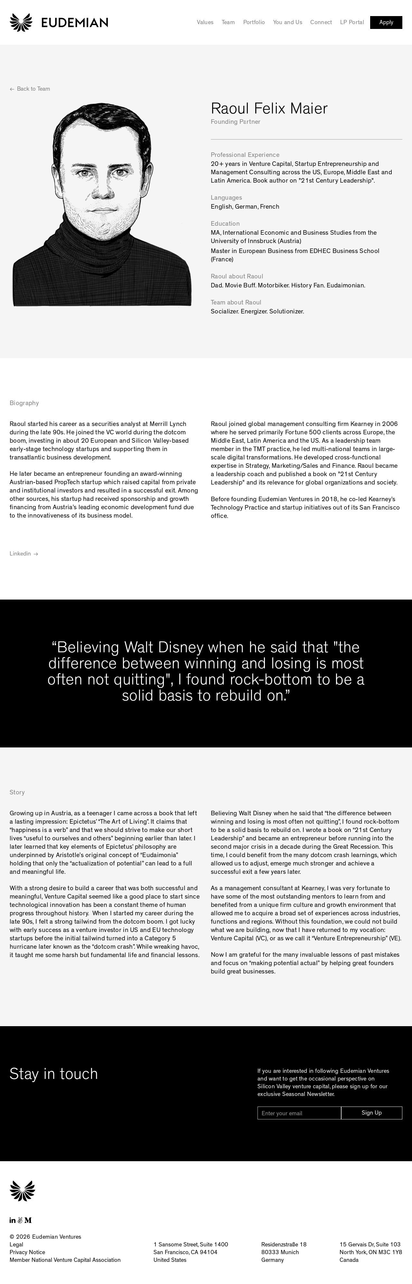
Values (205, 23)
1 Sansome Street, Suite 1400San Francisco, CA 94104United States (191, 1253)
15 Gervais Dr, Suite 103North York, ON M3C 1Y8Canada (371, 1253)
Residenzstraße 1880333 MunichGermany (284, 1253)
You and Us (287, 23)
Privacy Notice (27, 1253)
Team (228, 23)
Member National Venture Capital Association (65, 1261)
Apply (386, 23)
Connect (321, 23)
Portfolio (254, 23)
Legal (16, 1245)
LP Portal (352, 23)
